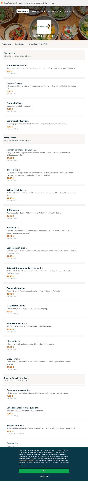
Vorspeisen (6, 44)
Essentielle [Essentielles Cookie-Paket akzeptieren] (44, 476)
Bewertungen (38, 11)
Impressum (69, 11)
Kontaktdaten (54, 11)
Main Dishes (20, 44)
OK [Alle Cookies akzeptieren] (44, 471)
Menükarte (23, 11)
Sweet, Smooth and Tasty (38, 44)
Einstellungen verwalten (26, 460)
